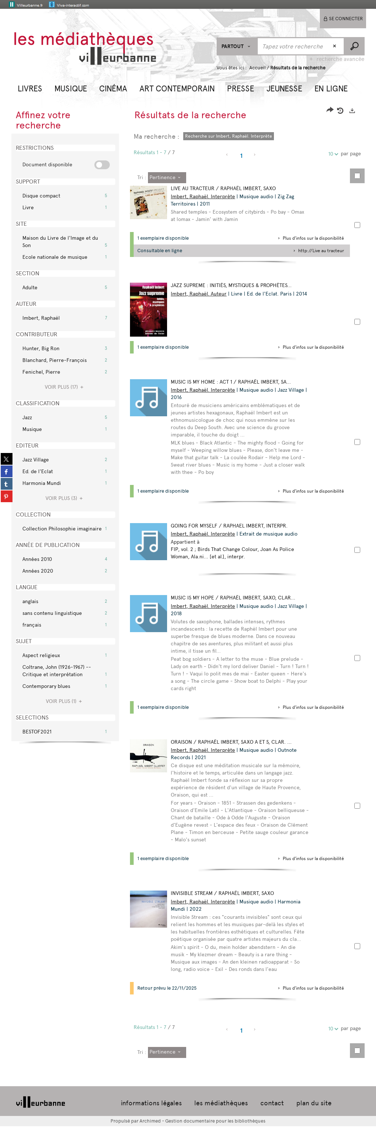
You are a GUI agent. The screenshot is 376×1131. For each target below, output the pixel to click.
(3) (65, 498)
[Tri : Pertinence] (167, 177)
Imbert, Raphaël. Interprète (206, 196)
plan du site (314, 1108)
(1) (65, 701)
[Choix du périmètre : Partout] (237, 46)
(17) (65, 387)
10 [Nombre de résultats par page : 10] (332, 154)
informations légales (151, 1108)
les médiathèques (221, 1108)
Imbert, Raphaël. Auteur (202, 294)
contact (272, 1108)
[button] (30, 87)
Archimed (150, 1125)
